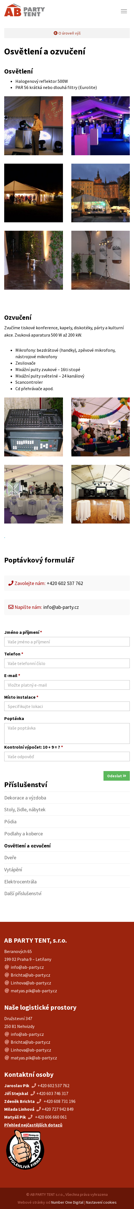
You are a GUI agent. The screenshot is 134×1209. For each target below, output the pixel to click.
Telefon (13, 654)
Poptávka (14, 718)
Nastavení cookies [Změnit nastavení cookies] (101, 1202)
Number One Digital (67, 1202)
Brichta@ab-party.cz (30, 975)
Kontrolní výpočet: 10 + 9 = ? (33, 747)
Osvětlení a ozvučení (27, 845)
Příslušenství (25, 784)
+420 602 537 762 (53, 1085)
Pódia (10, 821)
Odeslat (116, 775)
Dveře (10, 857)
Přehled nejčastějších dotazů (33, 1125)
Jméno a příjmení (23, 632)
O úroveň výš (67, 33)
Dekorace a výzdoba (25, 797)
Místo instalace (21, 697)
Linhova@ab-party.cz (31, 983)
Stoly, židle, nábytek (25, 809)
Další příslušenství (22, 893)
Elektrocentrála (20, 881)
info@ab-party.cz (61, 607)
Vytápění (13, 869)
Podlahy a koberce (23, 833)
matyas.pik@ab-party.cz (34, 990)
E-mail (12, 675)
